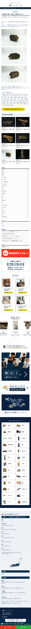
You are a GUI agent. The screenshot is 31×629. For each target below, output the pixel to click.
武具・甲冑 (4, 179)
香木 (2, 202)
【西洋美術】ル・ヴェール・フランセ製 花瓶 (10, 236)
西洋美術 (3, 200)
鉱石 (2, 214)
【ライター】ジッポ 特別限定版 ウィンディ (10, 231)
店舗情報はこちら (8, 292)
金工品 (3, 188)
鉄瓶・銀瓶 (4, 191)
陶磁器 (3, 174)
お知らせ (3, 225)
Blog (2, 222)
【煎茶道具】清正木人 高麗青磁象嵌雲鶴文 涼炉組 (12, 240)
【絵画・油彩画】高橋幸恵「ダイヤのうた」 (10, 238)
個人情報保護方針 (5, 616)
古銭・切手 (4, 207)
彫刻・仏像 (4, 186)
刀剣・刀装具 (4, 177)
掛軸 (2, 195)
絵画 (2, 198)
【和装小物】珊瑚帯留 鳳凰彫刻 (8, 233)
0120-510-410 (7, 614)
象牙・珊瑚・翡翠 (5, 181)
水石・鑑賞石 (4, 184)
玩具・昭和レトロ (5, 205)
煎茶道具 (3, 212)
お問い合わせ (4, 617)
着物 (2, 209)
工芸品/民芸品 (4, 216)
